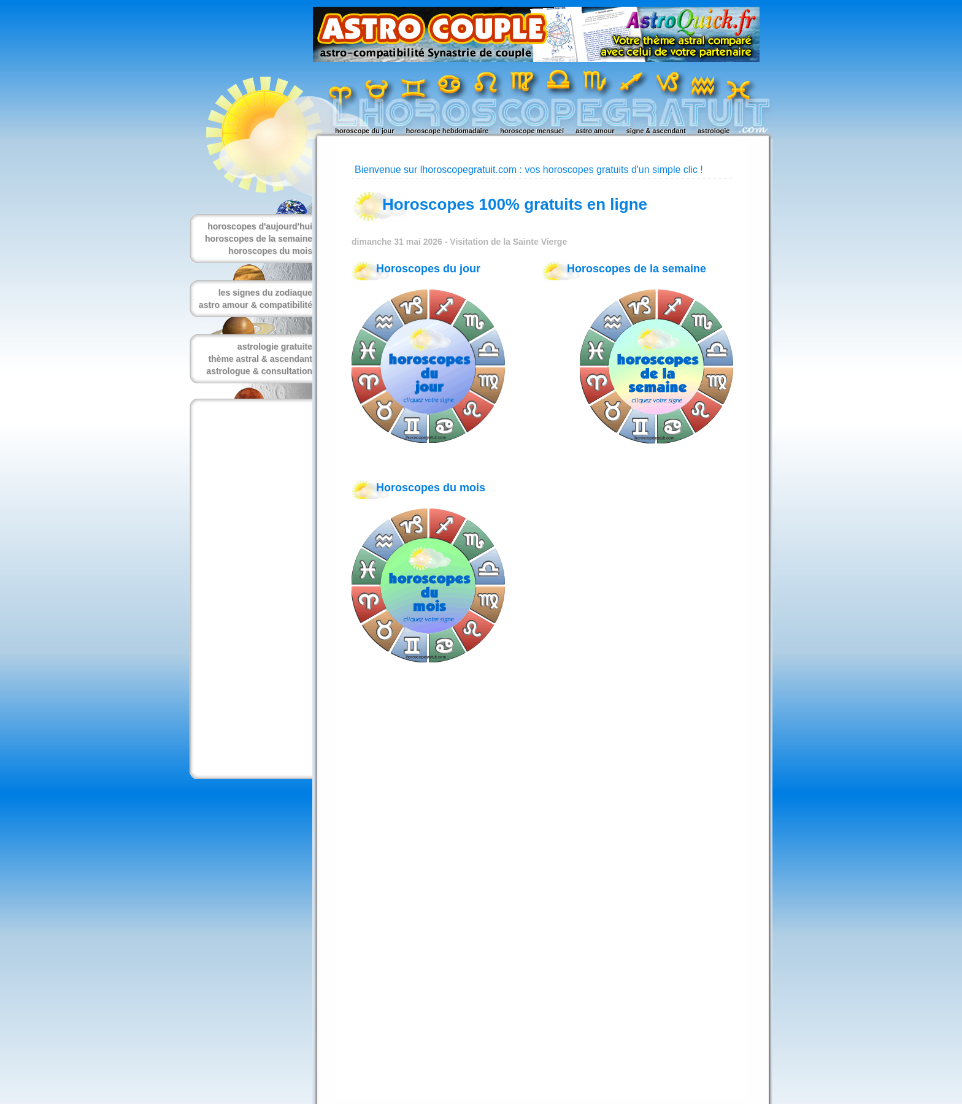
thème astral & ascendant (260, 359)
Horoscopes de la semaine (636, 269)
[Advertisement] (248, 589)
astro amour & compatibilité (255, 305)
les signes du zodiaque (265, 292)
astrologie (714, 130)
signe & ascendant (656, 130)
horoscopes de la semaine (258, 238)
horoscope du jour (364, 130)
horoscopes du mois (270, 251)
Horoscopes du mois (430, 487)
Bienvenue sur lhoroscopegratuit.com (436, 169)
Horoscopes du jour (428, 269)
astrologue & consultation (259, 371)
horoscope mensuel (532, 130)
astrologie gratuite (274, 346)
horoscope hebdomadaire (447, 130)
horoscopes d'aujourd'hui (259, 226)
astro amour (595, 130)
